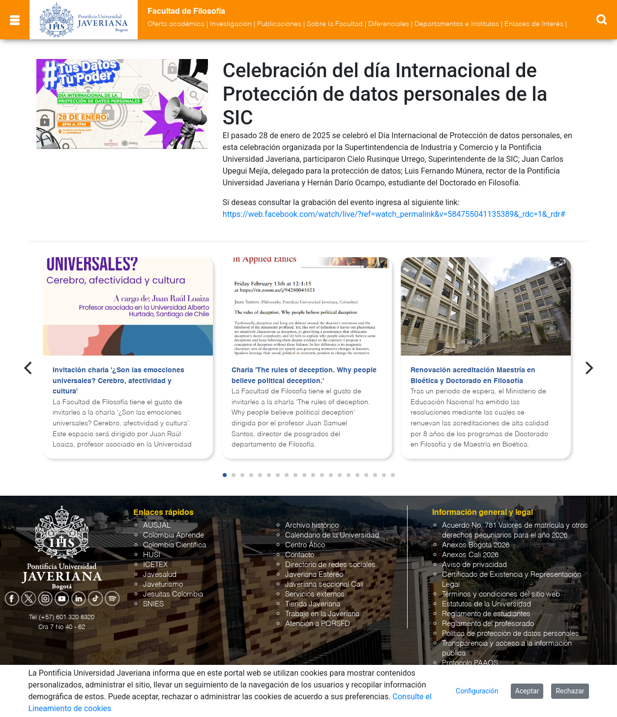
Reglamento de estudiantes (486, 614)
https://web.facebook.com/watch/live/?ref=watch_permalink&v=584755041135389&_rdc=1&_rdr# (394, 214)
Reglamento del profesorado (488, 623)
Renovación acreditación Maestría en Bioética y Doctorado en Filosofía (473, 376)
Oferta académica (176, 24)
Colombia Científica (174, 545)
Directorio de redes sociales (330, 564)
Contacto (299, 555)
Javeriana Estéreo (314, 574)
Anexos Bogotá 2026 (475, 545)
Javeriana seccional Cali (324, 584)
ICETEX (155, 564)
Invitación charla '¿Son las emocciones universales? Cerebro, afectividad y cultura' (118, 381)
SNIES (153, 604)
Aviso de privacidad (474, 564)
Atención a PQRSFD (317, 623)
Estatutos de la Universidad (486, 604)
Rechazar (570, 691)
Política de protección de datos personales (510, 633)
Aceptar (527, 691)
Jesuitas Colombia (173, 594)
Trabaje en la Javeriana (322, 614)
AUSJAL (157, 525)
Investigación (231, 24)
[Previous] (29, 368)
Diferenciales (388, 24)
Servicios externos (315, 594)
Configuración (477, 691)
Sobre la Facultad (335, 24)
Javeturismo (163, 584)
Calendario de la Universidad (332, 535)
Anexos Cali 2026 (470, 555)
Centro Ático (305, 545)
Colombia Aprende (173, 535)
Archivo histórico (312, 525)
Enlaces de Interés (533, 24)
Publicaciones (279, 24)
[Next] (588, 368)
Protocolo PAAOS (470, 663)
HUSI (151, 555)
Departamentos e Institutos (456, 24)
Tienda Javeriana (312, 604)
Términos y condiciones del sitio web (501, 594)
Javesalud (159, 574)
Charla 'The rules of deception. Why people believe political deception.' (304, 376)
